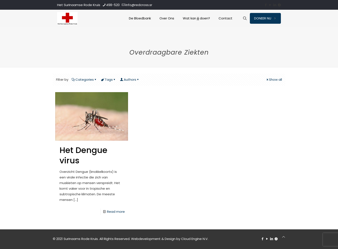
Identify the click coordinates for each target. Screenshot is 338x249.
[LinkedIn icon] (274, 5)
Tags (108, 79)
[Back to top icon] (283, 237)
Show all (274, 79)
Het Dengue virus (83, 155)
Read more (116, 211)
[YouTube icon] (270, 5)
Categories (84, 79)
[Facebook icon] (265, 5)
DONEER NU (265, 18)
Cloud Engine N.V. (194, 238)
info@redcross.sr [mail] (138, 5)
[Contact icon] (279, 5)
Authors (129, 79)
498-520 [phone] (113, 5)
